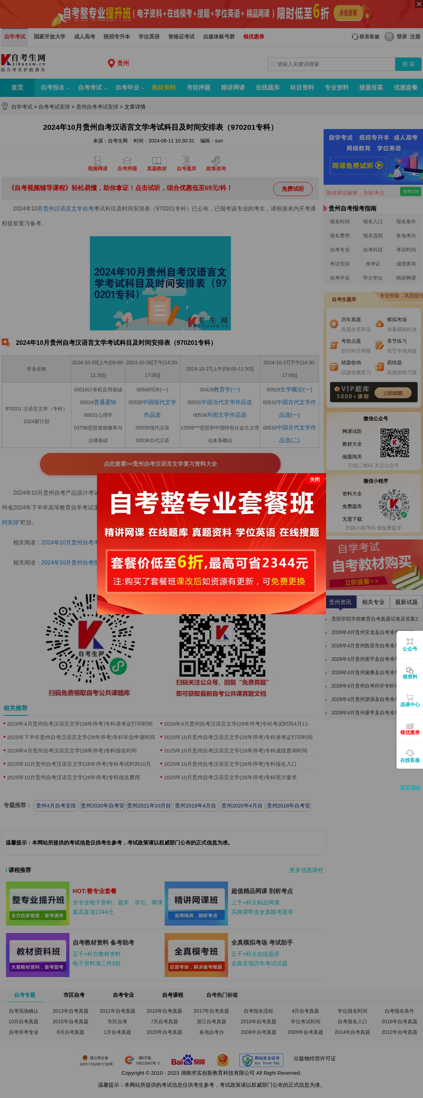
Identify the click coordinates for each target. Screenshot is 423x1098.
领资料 (410, 676)
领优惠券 (410, 732)
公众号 (410, 649)
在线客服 (410, 760)
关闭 (315, 469)
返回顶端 (410, 788)
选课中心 (410, 704)
